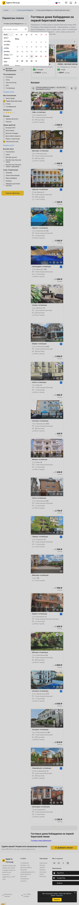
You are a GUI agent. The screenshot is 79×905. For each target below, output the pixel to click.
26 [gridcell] (46, 56)
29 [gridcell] (27, 61)
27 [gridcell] (17, 61)
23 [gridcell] (31, 56)
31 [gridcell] (36, 61)
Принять (57, 900)
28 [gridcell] (22, 61)
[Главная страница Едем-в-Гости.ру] (11, 3)
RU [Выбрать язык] (57, 3)
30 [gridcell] (31, 61)
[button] (66, 3)
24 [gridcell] (36, 56)
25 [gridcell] (41, 56)
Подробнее (59, 895)
